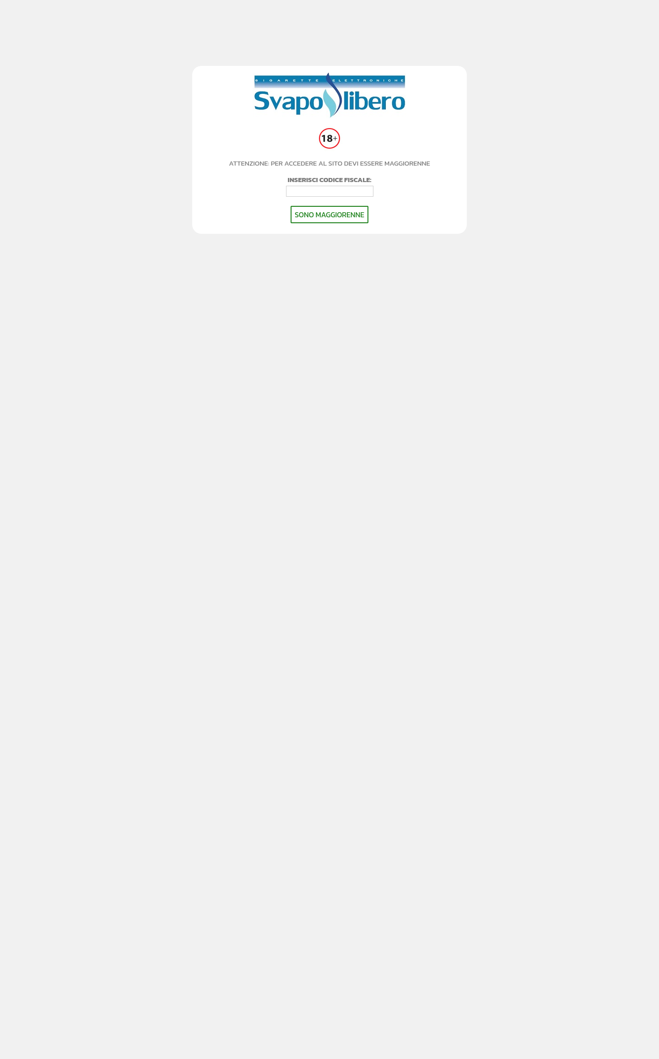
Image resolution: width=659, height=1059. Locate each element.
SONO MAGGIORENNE (329, 214)
